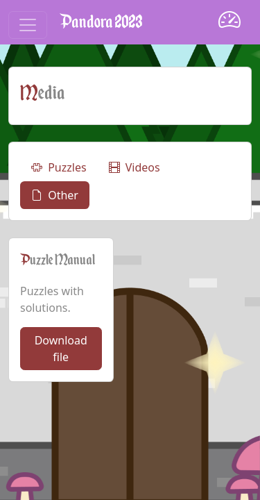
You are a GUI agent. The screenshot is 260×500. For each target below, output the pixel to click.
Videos (134, 167)
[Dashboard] (229, 22)
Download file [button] (61, 349)
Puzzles (59, 167)
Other (54, 195)
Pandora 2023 (101, 22)
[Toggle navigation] (27, 25)
